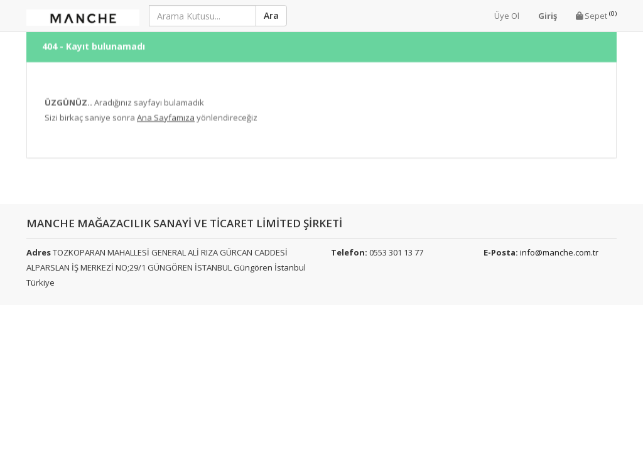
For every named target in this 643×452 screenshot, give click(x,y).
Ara (271, 15)
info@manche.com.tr (559, 252)
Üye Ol (506, 15)
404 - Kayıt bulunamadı (93, 41)
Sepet (596, 15)
